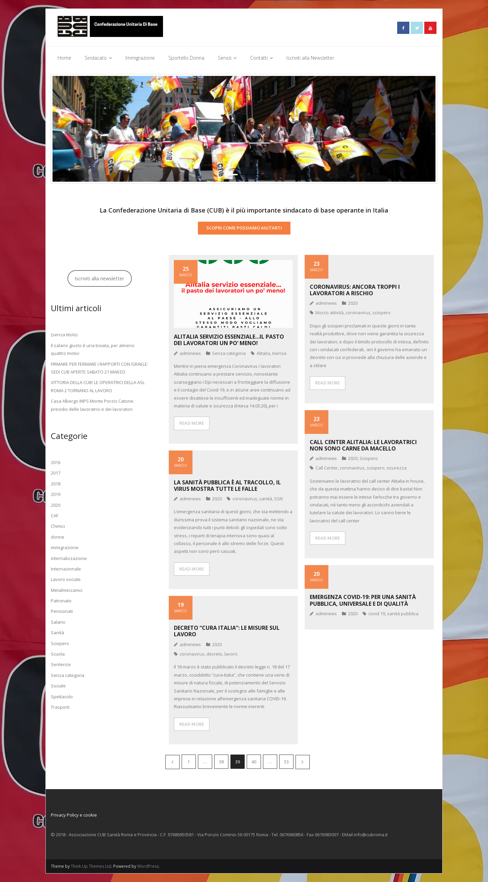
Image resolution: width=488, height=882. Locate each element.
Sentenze (61, 664)
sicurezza (397, 468)
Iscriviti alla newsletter (99, 278)
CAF (54, 516)
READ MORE (191, 423)
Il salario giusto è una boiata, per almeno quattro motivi (93, 349)
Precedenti (172, 762)
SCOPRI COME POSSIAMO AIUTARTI (244, 228)
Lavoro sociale (66, 579)
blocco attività (330, 312)
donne (57, 537)
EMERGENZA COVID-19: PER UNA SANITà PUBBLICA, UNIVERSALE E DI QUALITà (363, 600)
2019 (55, 494)
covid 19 (376, 613)
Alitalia (263, 353)
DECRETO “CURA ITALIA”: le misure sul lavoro (227, 631)
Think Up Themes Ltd (91, 866)
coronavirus (358, 312)
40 (253, 762)
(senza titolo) (64, 335)
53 (286, 762)
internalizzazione (69, 558)
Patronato (61, 601)
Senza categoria (229, 353)
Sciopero (369, 458)
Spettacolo (62, 696)
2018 (55, 484)
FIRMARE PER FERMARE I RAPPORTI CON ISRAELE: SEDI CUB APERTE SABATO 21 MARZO (99, 368)
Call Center (327, 468)
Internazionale (66, 569)
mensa (279, 353)
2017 (55, 473)
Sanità (57, 632)
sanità (265, 499)
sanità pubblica (403, 613)
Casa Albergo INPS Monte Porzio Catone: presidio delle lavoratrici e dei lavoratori (92, 405)
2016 (55, 462)
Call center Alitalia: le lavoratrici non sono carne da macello (363, 445)
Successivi (303, 762)
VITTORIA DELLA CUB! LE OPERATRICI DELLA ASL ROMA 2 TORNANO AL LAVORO (98, 386)
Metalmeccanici (66, 590)
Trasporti (60, 707)
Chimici (58, 526)
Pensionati (62, 611)
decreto (214, 654)
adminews (190, 353)
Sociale (58, 686)
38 (221, 762)
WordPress (148, 866)
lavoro (231, 654)
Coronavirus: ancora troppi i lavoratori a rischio (355, 290)
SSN (278, 499)
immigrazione (65, 547)
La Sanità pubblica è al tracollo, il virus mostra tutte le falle (227, 485)
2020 (353, 303)
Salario (58, 622)
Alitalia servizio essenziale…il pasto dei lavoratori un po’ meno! (229, 340)
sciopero (381, 312)
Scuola (58, 654)
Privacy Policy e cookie (74, 815)
